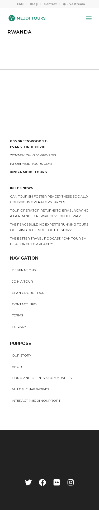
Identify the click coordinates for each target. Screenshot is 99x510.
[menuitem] (20, 4)
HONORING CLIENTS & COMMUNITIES (42, 378)
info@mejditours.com (31, 164)
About (18, 367)
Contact (50, 4)
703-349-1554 (20, 155)
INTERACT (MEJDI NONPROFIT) (37, 401)
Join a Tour (22, 281)
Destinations (24, 270)
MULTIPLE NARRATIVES (30, 389)
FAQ (20, 4)
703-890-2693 (45, 155)
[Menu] (89, 18)
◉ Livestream (74, 4)
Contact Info (24, 304)
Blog (34, 4)
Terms (17, 315)
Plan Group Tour (28, 293)
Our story (21, 355)
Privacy (19, 327)
